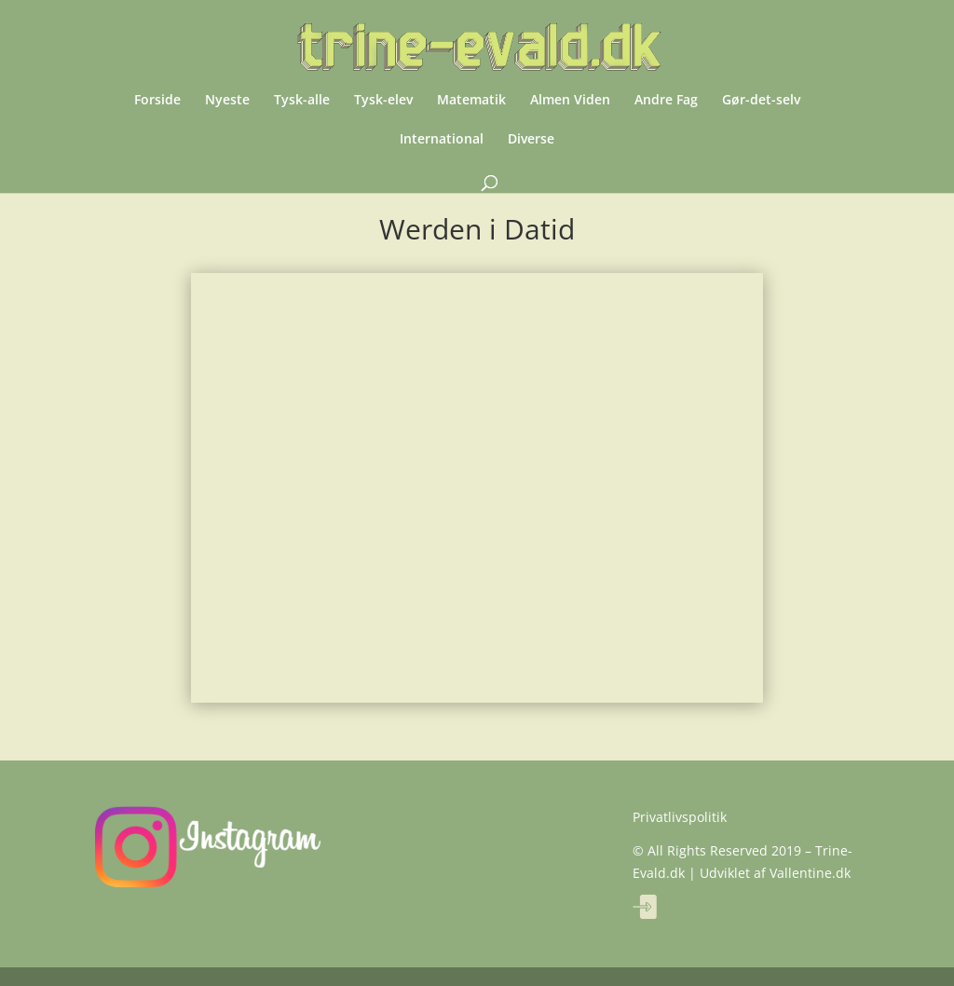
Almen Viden (570, 100)
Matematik (471, 100)
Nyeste (227, 100)
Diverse (531, 139)
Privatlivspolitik (680, 817)
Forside (157, 100)
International (442, 139)
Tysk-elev (383, 100)
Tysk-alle (302, 100)
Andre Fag (666, 100)
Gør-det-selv (761, 100)
